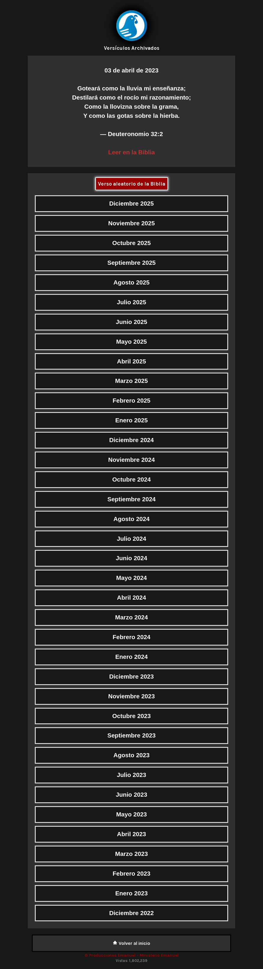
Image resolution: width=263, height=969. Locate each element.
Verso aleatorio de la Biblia (131, 184)
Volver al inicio (131, 943)
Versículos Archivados (131, 48)
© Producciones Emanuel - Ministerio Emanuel (131, 955)
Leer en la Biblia (131, 152)
